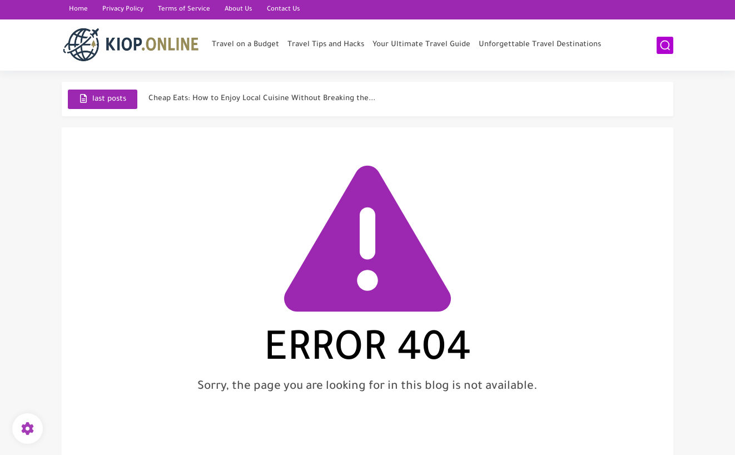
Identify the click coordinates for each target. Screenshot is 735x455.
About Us (238, 9)
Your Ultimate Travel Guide (421, 45)
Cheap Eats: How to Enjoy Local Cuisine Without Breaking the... (261, 99)
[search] (665, 45)
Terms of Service (184, 9)
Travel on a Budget (245, 45)
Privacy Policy (122, 9)
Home (78, 9)
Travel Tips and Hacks (325, 45)
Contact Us (283, 9)
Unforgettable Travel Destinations (540, 45)
